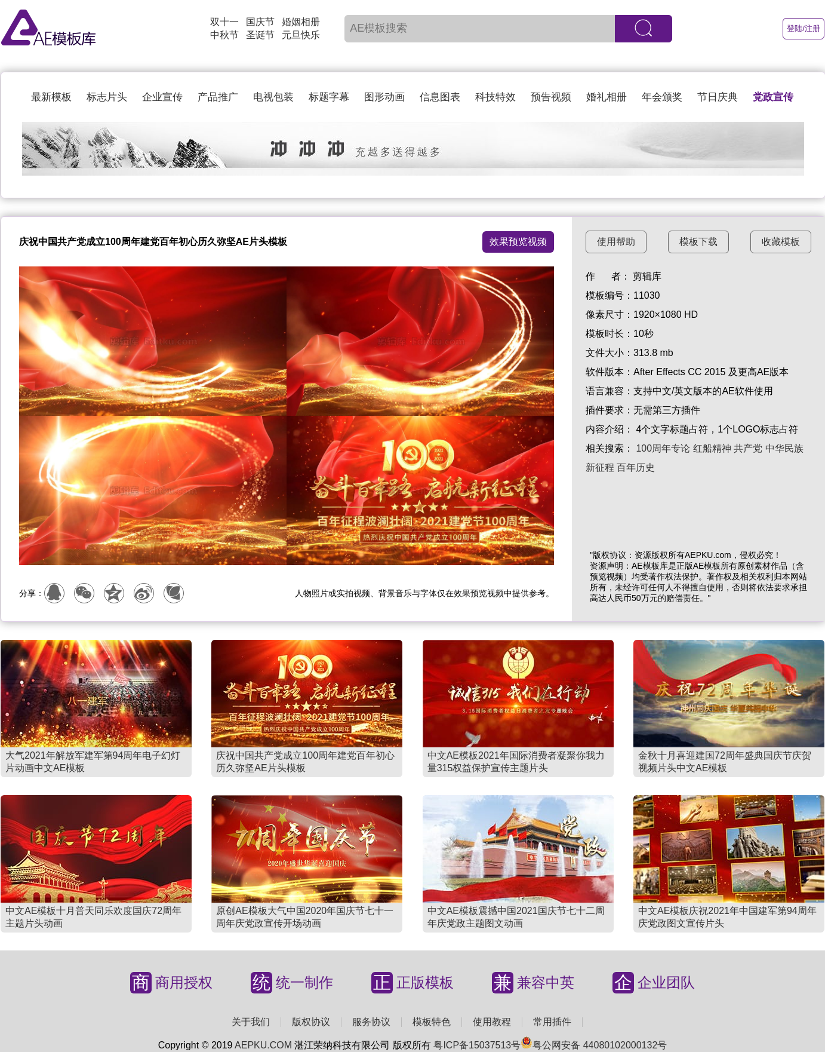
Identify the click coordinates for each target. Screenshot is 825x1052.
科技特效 (495, 97)
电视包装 (273, 97)
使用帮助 (616, 242)
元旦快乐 (301, 35)
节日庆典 (717, 97)
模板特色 (431, 1022)
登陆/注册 (803, 28)
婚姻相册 (301, 22)
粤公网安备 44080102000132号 (594, 1045)
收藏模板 (781, 242)
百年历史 (636, 467)
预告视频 (551, 97)
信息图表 (440, 97)
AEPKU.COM (263, 1045)
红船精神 (712, 448)
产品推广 (218, 97)
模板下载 (698, 242)
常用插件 (552, 1022)
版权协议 (311, 1022)
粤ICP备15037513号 (477, 1045)
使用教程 (492, 1022)
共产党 (748, 448)
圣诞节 (260, 35)
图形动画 (384, 97)
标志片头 (107, 97)
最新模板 (51, 97)
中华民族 (784, 448)
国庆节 (260, 22)
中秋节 (224, 35)
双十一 (224, 22)
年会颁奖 (662, 97)
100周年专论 (663, 448)
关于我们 (251, 1022)
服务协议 (371, 1022)
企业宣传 (162, 97)
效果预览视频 (518, 242)
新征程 (600, 467)
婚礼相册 (606, 97)
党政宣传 (773, 97)
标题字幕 (329, 97)
